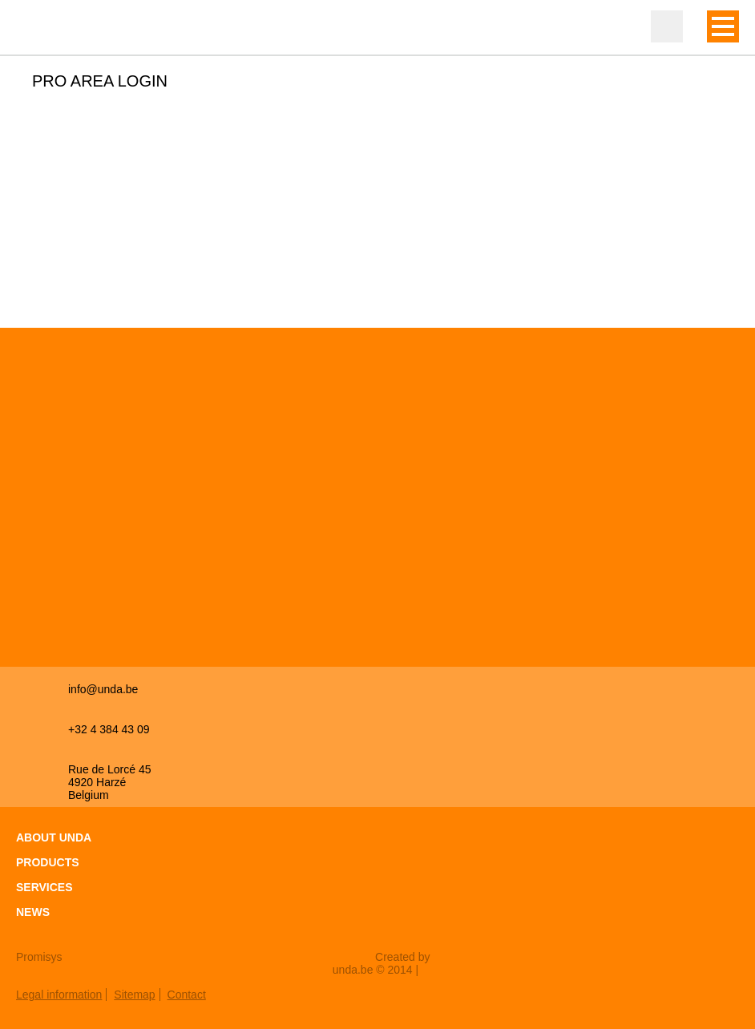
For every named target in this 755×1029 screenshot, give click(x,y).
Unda (48, 28)
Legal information (59, 994)
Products (47, 862)
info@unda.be (103, 689)
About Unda (53, 837)
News (33, 912)
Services (44, 887)
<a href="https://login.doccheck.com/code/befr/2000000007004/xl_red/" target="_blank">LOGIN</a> (219, 195)
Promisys (39, 956)
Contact (187, 994)
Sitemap (134, 994)
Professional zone (667, 26)
